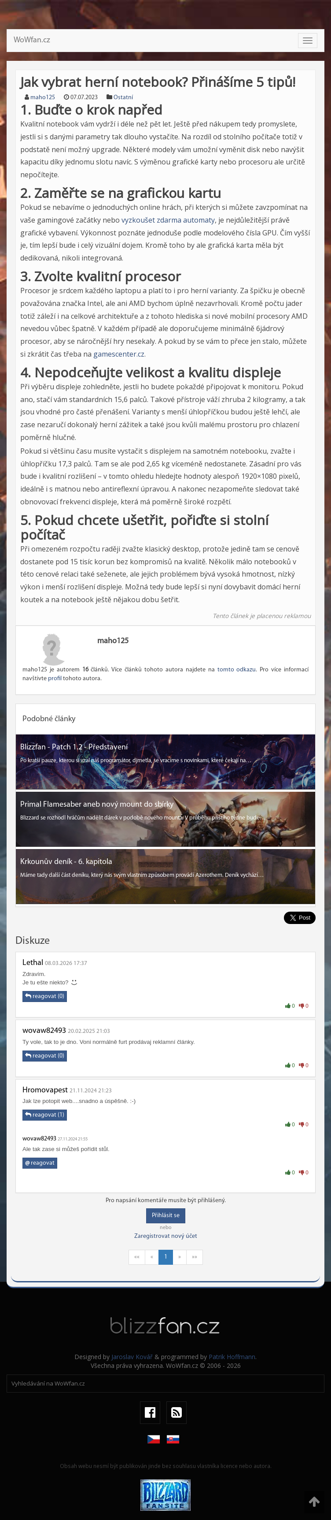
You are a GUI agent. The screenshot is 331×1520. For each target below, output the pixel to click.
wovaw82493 (44, 1031)
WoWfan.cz (32, 40)
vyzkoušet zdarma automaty (168, 220)
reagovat (40, 1163)
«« (137, 1257)
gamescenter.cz (118, 354)
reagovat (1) (44, 1114)
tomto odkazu (236, 670)
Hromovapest (45, 1090)
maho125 (42, 97)
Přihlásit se (166, 1215)
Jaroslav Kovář (132, 1356)
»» (194, 1257)
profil (55, 678)
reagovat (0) (44, 996)
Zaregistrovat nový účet (165, 1236)
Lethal (32, 963)
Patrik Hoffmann (232, 1356)
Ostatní (123, 97)
